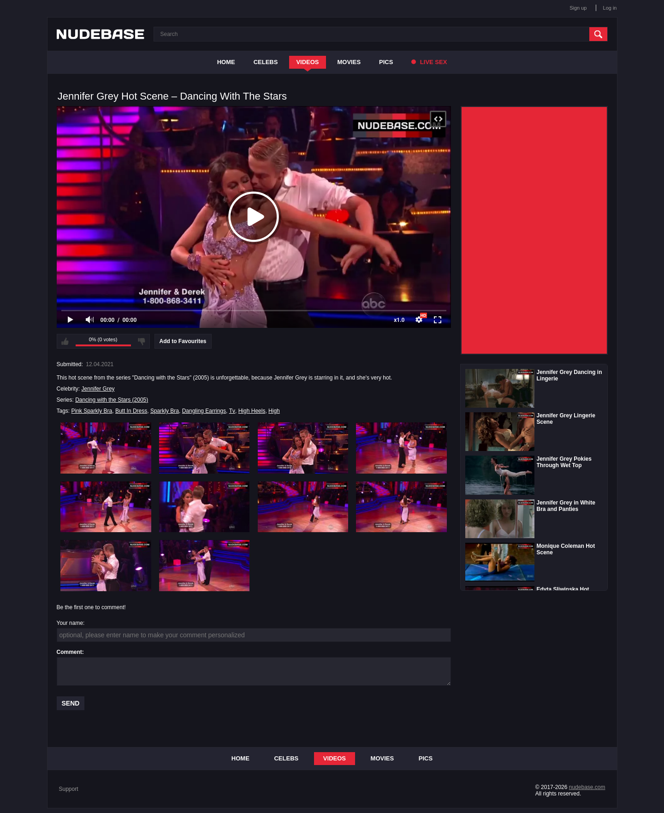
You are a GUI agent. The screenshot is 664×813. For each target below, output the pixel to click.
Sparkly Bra (164, 411)
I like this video (65, 341)
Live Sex (429, 62)
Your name (70, 623)
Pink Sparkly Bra (92, 411)
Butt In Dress (131, 411)
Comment (69, 652)
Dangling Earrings (204, 411)
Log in (610, 8)
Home (226, 62)
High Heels (252, 411)
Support (68, 789)
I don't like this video (141, 341)
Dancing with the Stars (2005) (111, 400)
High (274, 411)
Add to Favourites (183, 341)
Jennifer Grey (98, 389)
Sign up (578, 8)
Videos (307, 62)
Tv (232, 411)
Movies (349, 62)
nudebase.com (587, 787)
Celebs (266, 62)
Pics (386, 62)
